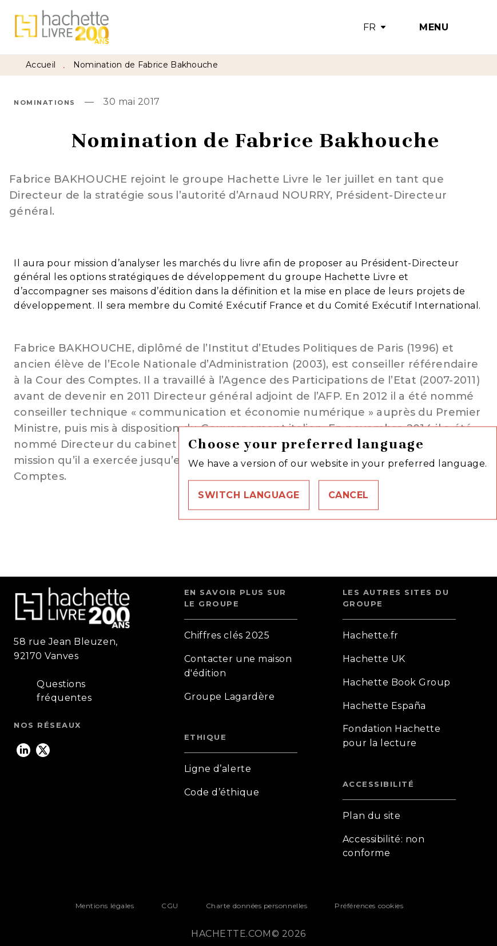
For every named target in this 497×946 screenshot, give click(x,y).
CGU (169, 905)
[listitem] (23, 750)
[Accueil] (62, 27)
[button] (248, 495)
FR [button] (369, 27)
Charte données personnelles (256, 905)
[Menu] (437, 27)
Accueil (40, 65)
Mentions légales (104, 905)
